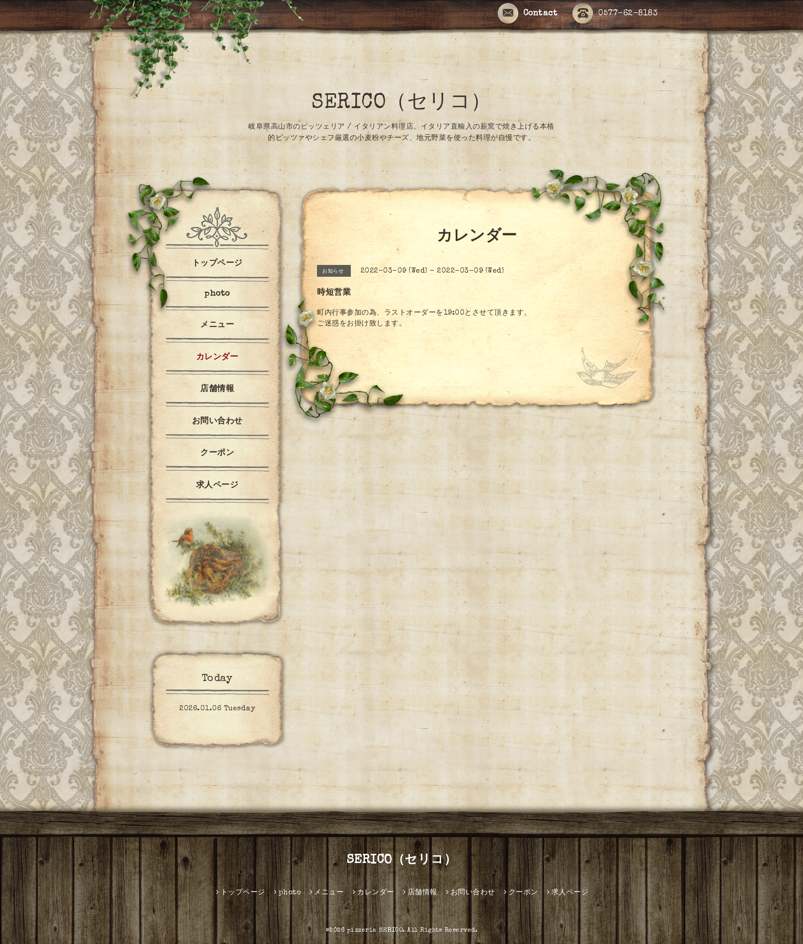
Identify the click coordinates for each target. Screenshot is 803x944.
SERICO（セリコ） (401, 103)
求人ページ (217, 486)
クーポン (217, 453)
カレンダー (217, 358)
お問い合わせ (217, 422)
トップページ (217, 264)
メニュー (217, 325)
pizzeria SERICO (375, 931)
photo (217, 294)
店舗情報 (217, 389)
